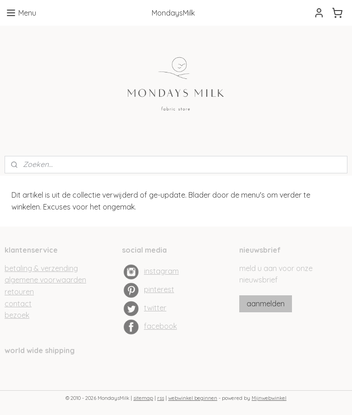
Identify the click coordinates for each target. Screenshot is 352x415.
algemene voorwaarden (45, 279)
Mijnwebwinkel (269, 398)
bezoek (17, 315)
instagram (161, 271)
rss (160, 398)
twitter (155, 307)
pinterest (159, 289)
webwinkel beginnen (192, 398)
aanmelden (266, 303)
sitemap (143, 398)
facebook (160, 326)
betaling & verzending (41, 268)
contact (18, 303)
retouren (19, 291)
